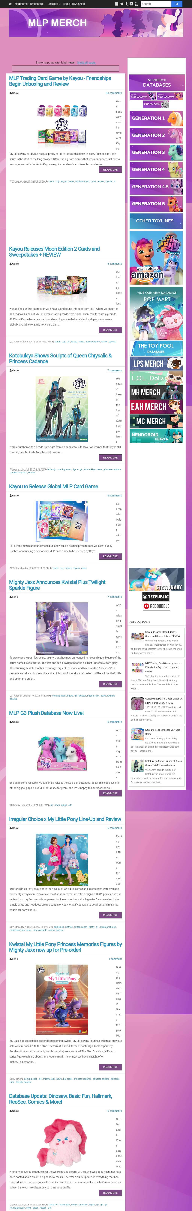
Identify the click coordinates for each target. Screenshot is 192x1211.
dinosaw (83, 1034)
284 (68, 1152)
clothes (69, 807)
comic (74, 1034)
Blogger (129, 1203)
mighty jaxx (93, 613)
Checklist (54, 4)
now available (93, 310)
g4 (68, 310)
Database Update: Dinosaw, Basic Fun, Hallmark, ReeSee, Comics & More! (60, 950)
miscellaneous (17, 810)
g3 (52, 711)
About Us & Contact (74, 4)
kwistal (82, 613)
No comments (114, 92)
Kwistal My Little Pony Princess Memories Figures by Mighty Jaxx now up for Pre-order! (65, 827)
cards (52, 165)
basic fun (54, 1034)
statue (31, 428)
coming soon (65, 424)
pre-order (68, 929)
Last (87, 1152)
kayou (64, 165)
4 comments (114, 247)
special (109, 165)
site (70, 711)
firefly (92, 807)
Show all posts (86, 62)
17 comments (114, 1065)
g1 (97, 807)
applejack (59, 807)
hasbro (69, 511)
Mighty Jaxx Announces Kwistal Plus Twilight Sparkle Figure (57, 529)
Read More (110, 153)
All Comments (139, 1181)
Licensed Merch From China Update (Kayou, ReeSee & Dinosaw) (65, 1054)
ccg (58, 165)
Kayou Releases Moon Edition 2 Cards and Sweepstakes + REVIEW (54, 236)
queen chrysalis (19, 428)
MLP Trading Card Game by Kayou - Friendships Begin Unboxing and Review (60, 81)
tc (115, 165)
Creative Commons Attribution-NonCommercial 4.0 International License (110, 1197)
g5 (106, 1034)
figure (76, 424)
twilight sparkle (23, 932)
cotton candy (81, 807)
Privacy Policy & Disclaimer (72, 1203)
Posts (134, 1174)
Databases (37, 4)
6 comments (114, 450)
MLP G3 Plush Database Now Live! (46, 630)
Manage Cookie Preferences (99, 1203)
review (101, 165)
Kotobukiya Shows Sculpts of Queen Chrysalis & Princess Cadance (60, 327)
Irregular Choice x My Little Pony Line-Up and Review (65, 726)
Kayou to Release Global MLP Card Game (53, 442)
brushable (65, 1034)
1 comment (115, 839)
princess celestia (101, 929)
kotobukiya (90, 424)
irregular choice (108, 807)
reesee (43, 1037)
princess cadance (112, 424)
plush (64, 711)
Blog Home (20, 4)
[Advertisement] (96, 47)
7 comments (114, 338)
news (71, 165)
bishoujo (52, 424)
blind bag (58, 1123)
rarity (94, 165)
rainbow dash (82, 165)
